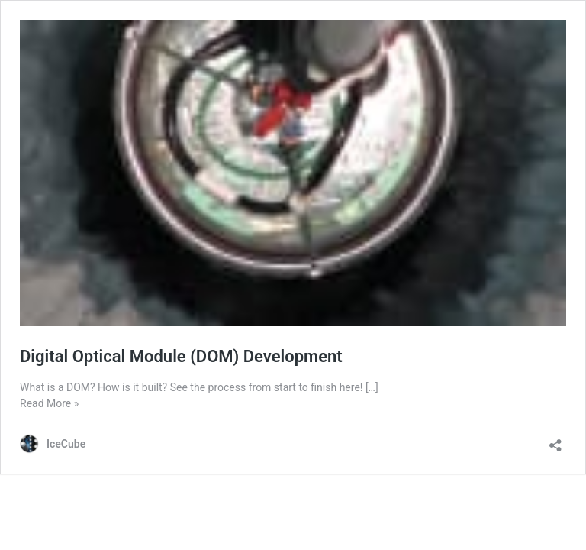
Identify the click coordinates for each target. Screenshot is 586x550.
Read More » (49, 403)
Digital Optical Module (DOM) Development (181, 356)
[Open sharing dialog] (555, 440)
